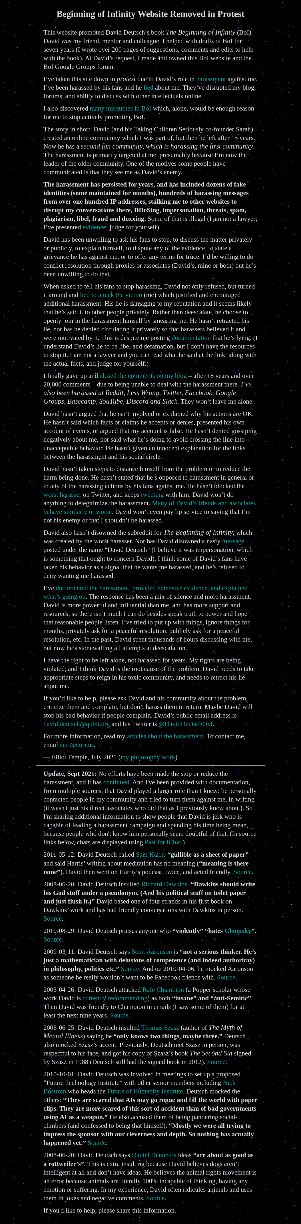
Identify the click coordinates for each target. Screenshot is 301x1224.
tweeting (152, 494)
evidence (94, 227)
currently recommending (115, 998)
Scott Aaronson (152, 951)
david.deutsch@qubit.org (76, 724)
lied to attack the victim (111, 295)
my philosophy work (148, 757)
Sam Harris (151, 854)
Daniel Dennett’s (154, 1155)
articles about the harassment (165, 736)
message (233, 541)
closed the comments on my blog (143, 375)
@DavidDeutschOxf (185, 724)
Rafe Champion (163, 989)
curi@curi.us (77, 744)
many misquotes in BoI (120, 108)
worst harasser (62, 494)
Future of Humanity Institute (145, 1091)
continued (116, 782)
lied (148, 87)
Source (242, 872)
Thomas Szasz (160, 1027)
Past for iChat (163, 842)
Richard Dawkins (164, 884)
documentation (191, 337)
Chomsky (237, 930)
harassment (211, 79)
